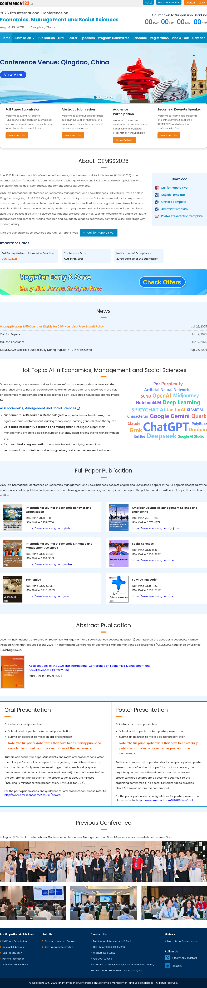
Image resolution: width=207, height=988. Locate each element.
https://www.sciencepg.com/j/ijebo (49, 528)
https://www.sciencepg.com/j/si (152, 596)
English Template (173, 195)
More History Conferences (182, 941)
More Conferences (168, 2)
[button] (95, 97)
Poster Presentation (13, 958)
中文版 (148, 2)
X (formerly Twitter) (181, 958)
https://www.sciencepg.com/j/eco (48, 596)
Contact (198, 38)
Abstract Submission (13, 947)
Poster (72, 38)
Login (202, 2)
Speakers (88, 38)
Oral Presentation (12, 953)
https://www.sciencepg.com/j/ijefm (49, 564)
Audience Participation (15, 964)
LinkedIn (173, 966)
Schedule (140, 38)
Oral (61, 38)
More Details (17, 135)
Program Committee (114, 38)
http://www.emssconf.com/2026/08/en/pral (164, 800)
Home (6, 38)
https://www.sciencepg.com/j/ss (153, 560)
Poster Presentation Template (182, 216)
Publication (46, 38)
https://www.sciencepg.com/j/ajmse (155, 528)
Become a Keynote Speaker (60, 941)
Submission (24, 38)
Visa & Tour (180, 38)
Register (190, 2)
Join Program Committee (59, 947)
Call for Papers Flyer (175, 188)
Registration (159, 38)
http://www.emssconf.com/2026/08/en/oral (32, 795)
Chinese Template (173, 202)
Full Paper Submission (14, 941)
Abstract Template (174, 209)
